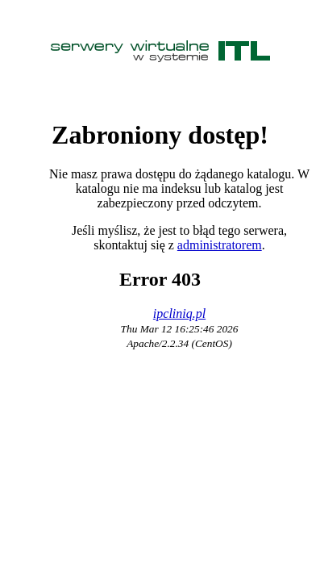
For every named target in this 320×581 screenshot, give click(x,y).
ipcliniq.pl (179, 313)
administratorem (219, 245)
